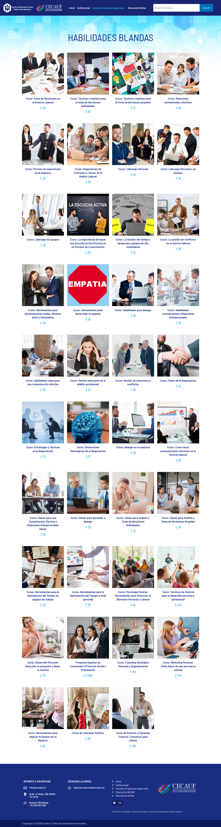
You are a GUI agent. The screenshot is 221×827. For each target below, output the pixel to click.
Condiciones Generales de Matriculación (165, 811)
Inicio (72, 7)
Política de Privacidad (121, 811)
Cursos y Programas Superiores (108, 7)
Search (206, 7)
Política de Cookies (139, 811)
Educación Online (137, 7)
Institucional (83, 7)
